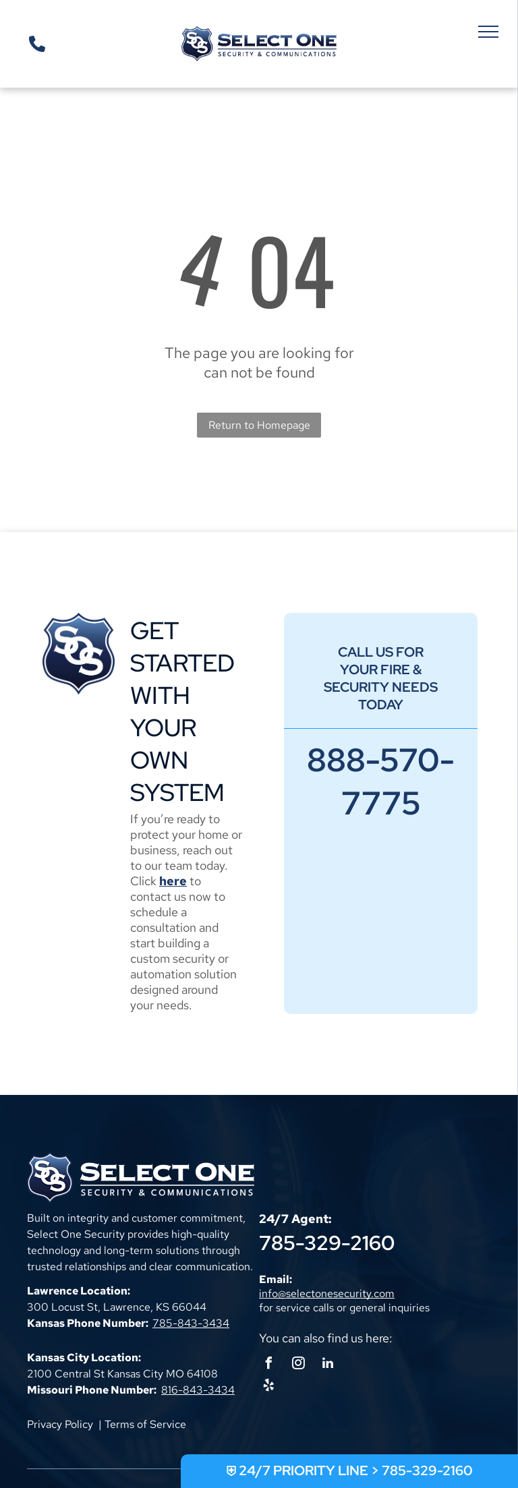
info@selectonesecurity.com (327, 1293)
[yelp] (268, 1387)
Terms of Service (145, 1424)
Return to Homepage (259, 425)
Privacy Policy (60, 1424)
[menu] (488, 31)
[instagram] (298, 1365)
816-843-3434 (198, 1390)
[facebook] (268, 1365)
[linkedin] (327, 1365)
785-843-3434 (190, 1323)
